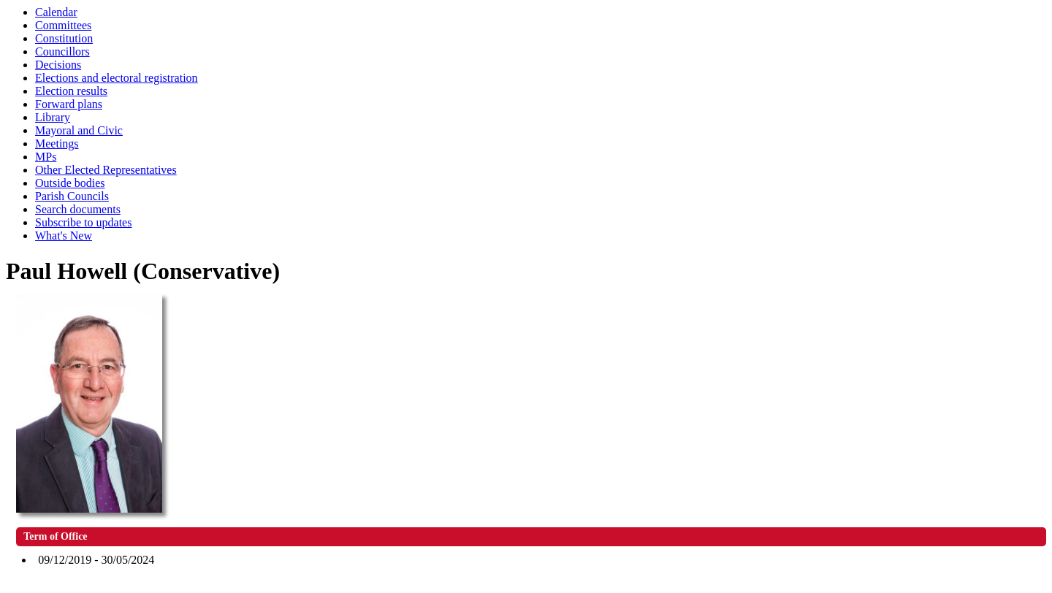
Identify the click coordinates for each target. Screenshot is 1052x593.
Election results (71, 91)
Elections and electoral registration (116, 78)
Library (52, 117)
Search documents (78, 209)
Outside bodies (70, 183)
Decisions (58, 64)
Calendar (56, 12)
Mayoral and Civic (79, 130)
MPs (45, 156)
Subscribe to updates (83, 222)
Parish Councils (72, 196)
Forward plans (68, 104)
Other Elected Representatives (106, 170)
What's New (63, 235)
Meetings (57, 143)
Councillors (62, 51)
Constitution (64, 38)
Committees (63, 25)
